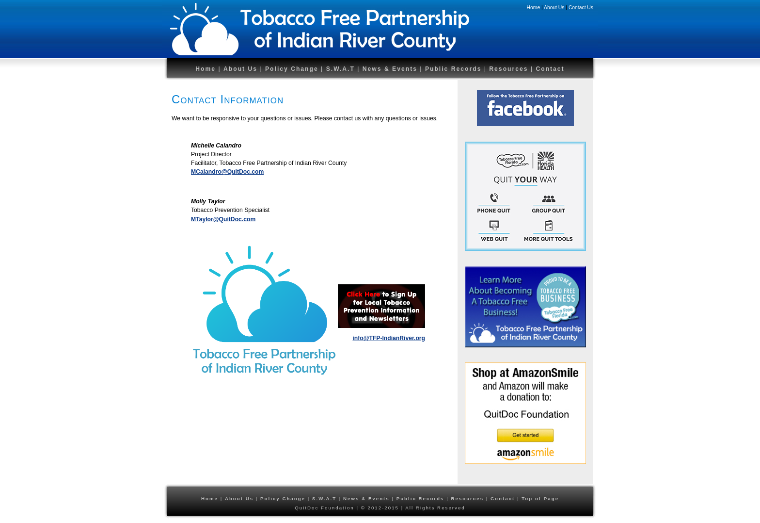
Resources (510, 68)
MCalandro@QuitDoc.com (227, 171)
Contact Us (581, 7)
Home (533, 7)
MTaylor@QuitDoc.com (223, 219)
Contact (550, 68)
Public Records (454, 68)
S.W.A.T (340, 68)
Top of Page (540, 498)
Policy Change (291, 68)
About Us (554, 7)
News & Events (390, 68)
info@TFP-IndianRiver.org (388, 338)
